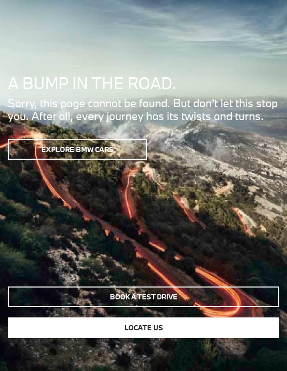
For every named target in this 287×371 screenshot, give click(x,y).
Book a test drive (144, 296)
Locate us (143, 327)
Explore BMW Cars (77, 149)
